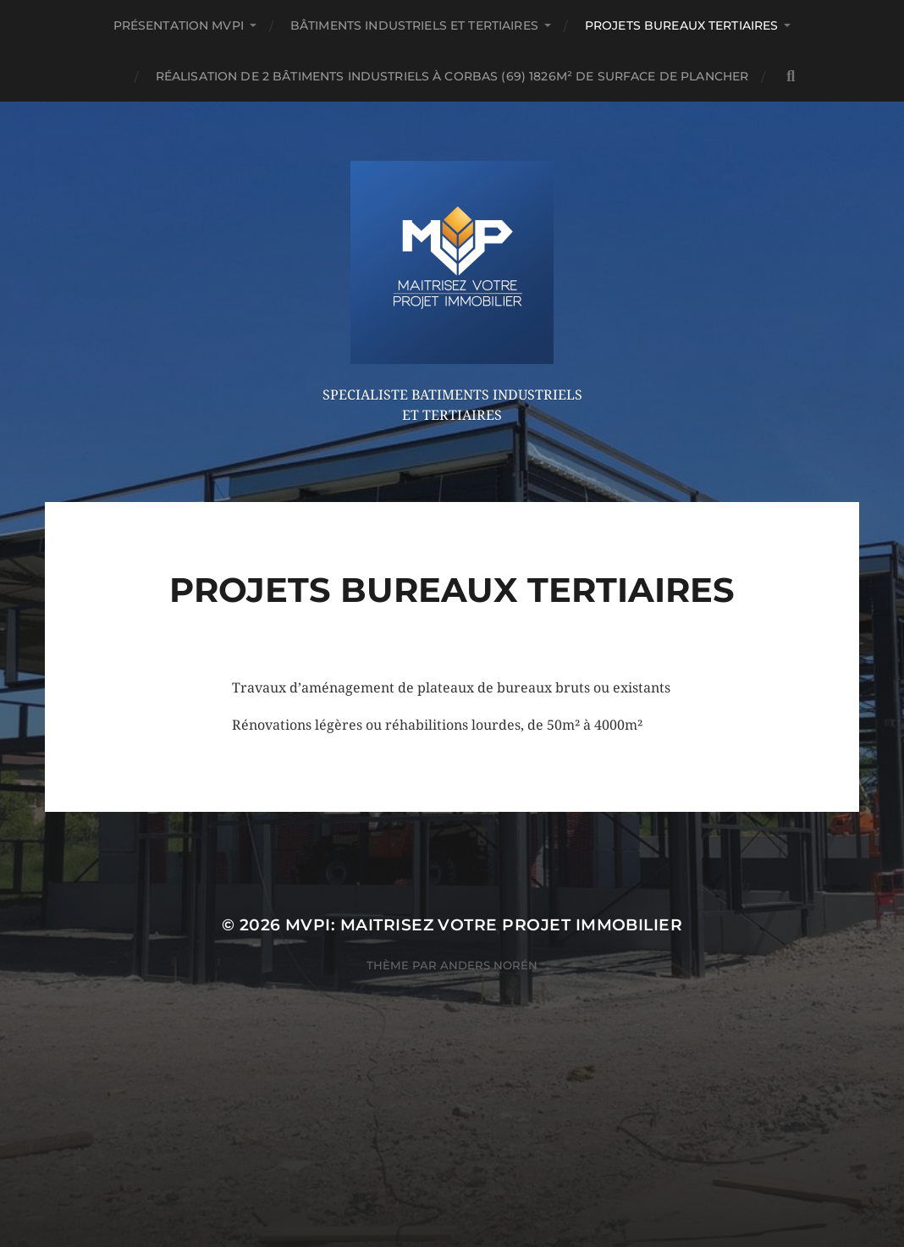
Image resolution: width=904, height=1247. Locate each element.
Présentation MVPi (178, 25)
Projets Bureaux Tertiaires (682, 25)
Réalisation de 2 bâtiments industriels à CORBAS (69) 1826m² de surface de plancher (452, 76)
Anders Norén (488, 965)
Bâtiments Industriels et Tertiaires (414, 25)
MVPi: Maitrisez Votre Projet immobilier (483, 925)
